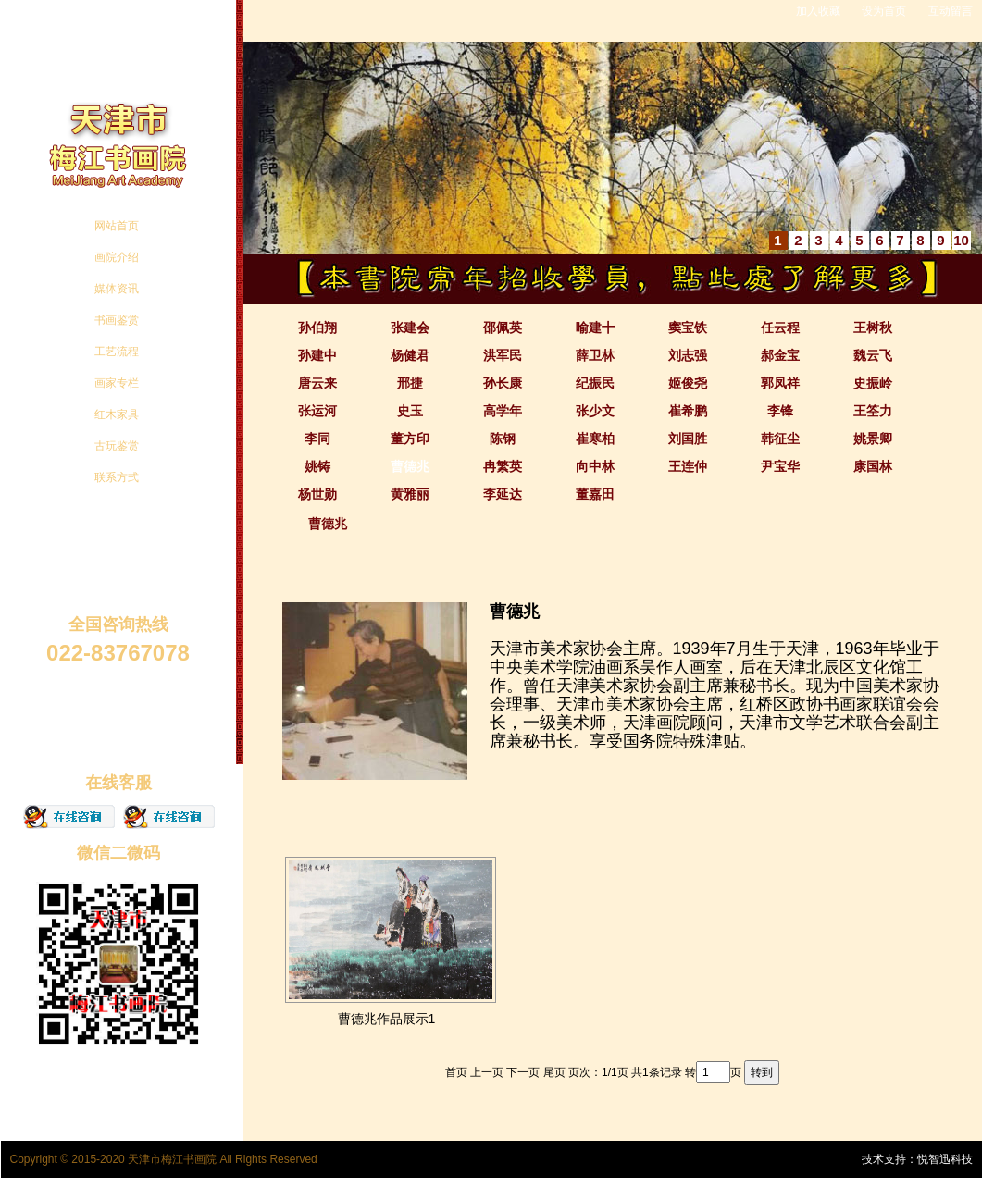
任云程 (780, 327)
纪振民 (595, 383)
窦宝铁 (687, 327)
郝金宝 (780, 355)
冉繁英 (502, 466)
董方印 (410, 438)
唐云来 (317, 383)
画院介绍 (116, 257)
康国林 (872, 466)
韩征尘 (780, 438)
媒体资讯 (116, 288)
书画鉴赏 (116, 320)
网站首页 (116, 225)
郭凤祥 (780, 383)
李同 (317, 438)
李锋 (780, 410)
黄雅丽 (410, 494)
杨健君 (410, 355)
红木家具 (116, 414)
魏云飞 (872, 355)
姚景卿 (872, 438)
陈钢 (503, 438)
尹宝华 (780, 466)
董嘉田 (595, 494)
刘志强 (687, 355)
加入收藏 (818, 11)
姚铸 (317, 466)
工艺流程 (116, 351)
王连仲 (687, 466)
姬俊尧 (687, 383)
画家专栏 (116, 383)
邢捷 (410, 383)
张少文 (595, 410)
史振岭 (872, 383)
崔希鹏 (687, 410)
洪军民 (502, 355)
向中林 (595, 466)
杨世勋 (317, 494)
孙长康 (502, 383)
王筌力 (872, 410)
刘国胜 (687, 438)
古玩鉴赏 (116, 445)
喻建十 (595, 327)
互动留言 (950, 11)
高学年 (502, 410)
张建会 (410, 327)
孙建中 (317, 355)
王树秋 (872, 327)
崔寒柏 (595, 438)
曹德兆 (410, 466)
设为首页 (884, 11)
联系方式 (116, 477)
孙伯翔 (317, 327)
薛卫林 (595, 355)
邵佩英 (502, 327)
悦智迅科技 (945, 1159)
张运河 (317, 410)
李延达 (502, 494)
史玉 (410, 410)
